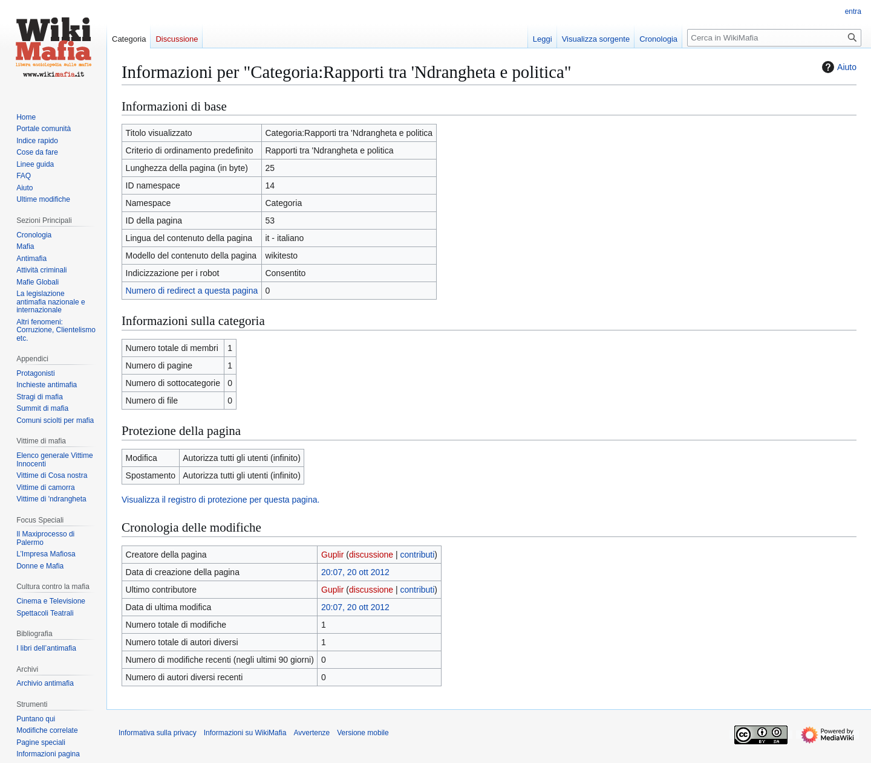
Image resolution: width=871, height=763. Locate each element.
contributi (417, 554)
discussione (371, 554)
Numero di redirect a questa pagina (192, 290)
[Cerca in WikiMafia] (774, 38)
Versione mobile (362, 733)
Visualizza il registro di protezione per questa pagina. (220, 499)
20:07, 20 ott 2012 (355, 572)
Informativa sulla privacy (158, 733)
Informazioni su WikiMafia (245, 733)
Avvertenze (311, 733)
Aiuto (837, 67)
